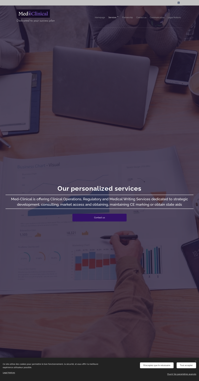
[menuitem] (88, 17)
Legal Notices (9, 372)
